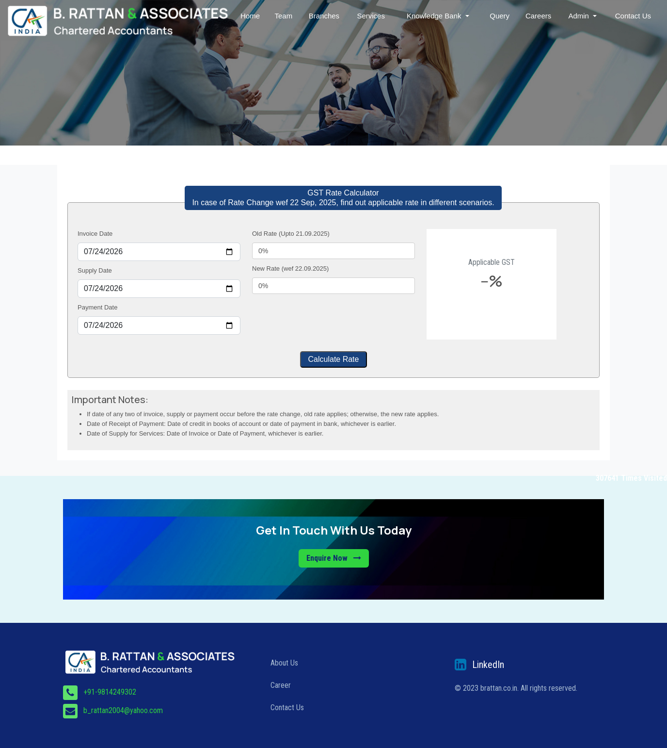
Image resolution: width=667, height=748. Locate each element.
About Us (284, 662)
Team (285, 16)
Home (251, 16)
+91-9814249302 (109, 692)
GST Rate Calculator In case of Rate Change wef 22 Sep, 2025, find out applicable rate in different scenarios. (343, 198)
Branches (325, 16)
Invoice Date (95, 233)
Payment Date (97, 307)
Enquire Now (333, 558)
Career (280, 685)
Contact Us (633, 16)
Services (372, 16)
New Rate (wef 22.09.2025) (290, 268)
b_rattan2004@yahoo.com (123, 710)
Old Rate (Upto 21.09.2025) (291, 233)
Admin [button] (580, 16)
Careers (539, 16)
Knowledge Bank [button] (435, 16)
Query (500, 16)
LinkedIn (488, 664)
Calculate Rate (333, 359)
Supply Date (95, 270)
